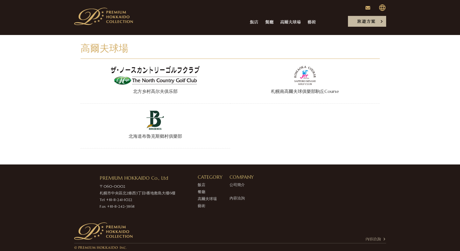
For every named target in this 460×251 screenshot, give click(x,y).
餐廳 (201, 191)
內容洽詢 (237, 198)
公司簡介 (237, 184)
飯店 (201, 184)
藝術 (201, 205)
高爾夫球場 (207, 198)
